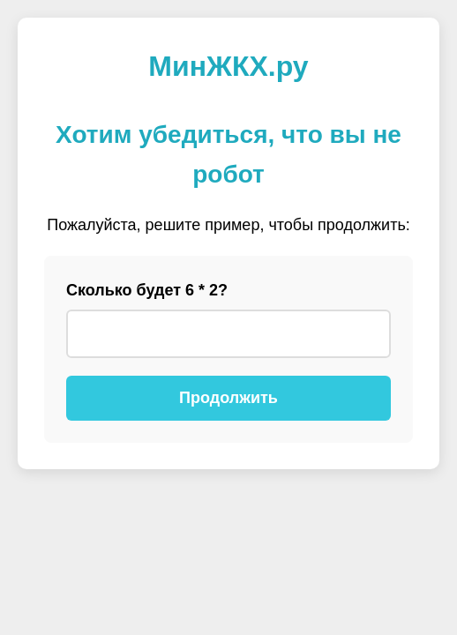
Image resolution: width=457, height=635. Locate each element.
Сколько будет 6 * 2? (147, 290)
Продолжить (228, 398)
